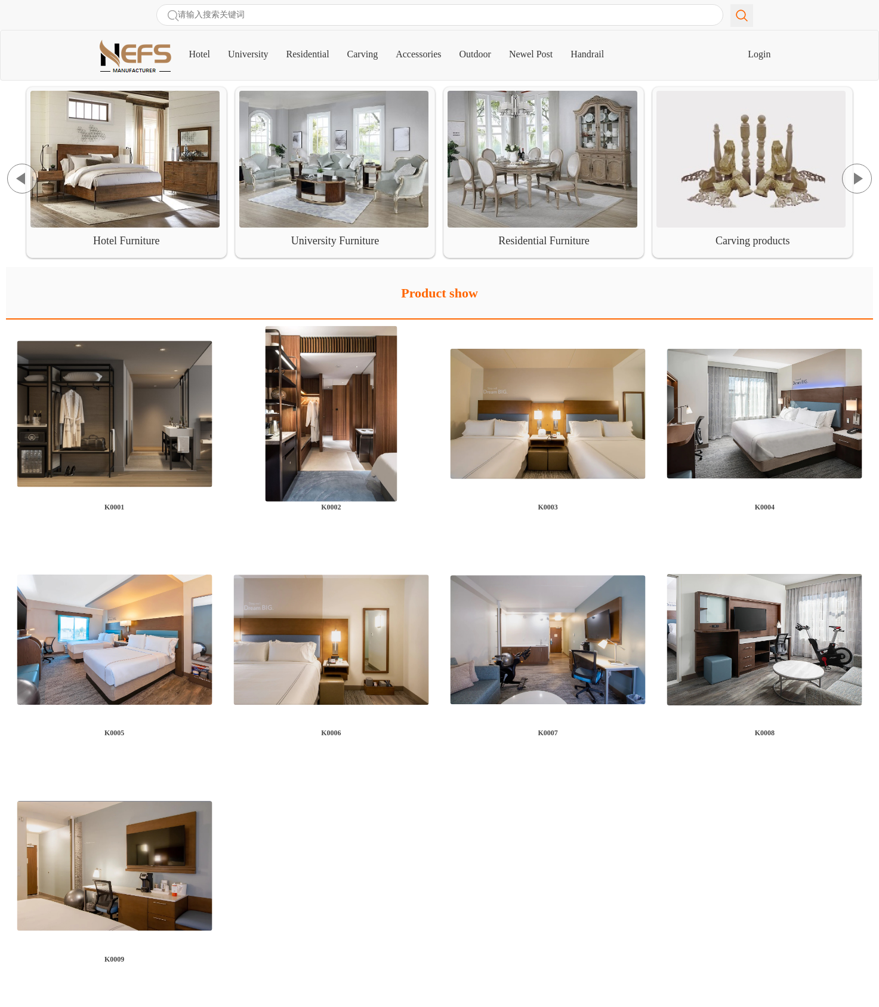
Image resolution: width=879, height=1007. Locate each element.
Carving (362, 54)
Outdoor (475, 54)
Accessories (418, 54)
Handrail (587, 54)
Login (759, 54)
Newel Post (531, 54)
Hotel (204, 49)
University (248, 54)
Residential (307, 54)
